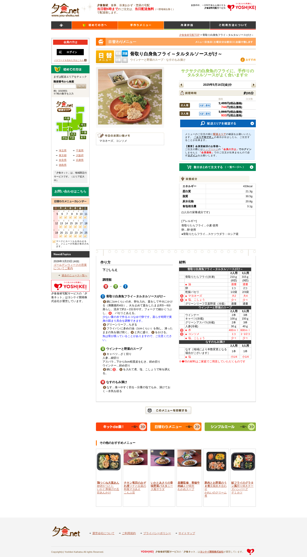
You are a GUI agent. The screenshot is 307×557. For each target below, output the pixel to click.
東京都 (63, 155)
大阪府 (80, 155)
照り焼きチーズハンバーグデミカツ (242, 487)
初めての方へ (95, 25)
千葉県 (80, 150)
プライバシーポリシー (157, 533)
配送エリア (219, 134)
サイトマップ (186, 533)
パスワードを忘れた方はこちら (69, 60)
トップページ (210, 149)
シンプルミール (187, 25)
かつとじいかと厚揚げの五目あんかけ (108, 487)
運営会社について (103, 533)
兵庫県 (80, 160)
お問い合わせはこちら (70, 191)
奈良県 (63, 160)
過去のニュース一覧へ (74, 275)
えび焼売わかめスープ (189, 486)
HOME (61, 25)
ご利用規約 (129, 533)
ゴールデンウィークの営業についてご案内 (70, 266)
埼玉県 (63, 150)
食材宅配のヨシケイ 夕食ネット (65, 9)
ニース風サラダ (162, 486)
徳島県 (63, 164)
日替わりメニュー (141, 25)
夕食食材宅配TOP (189, 34)
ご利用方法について (233, 25)
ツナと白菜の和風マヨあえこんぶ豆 (135, 487)
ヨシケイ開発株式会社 (211, 551)
